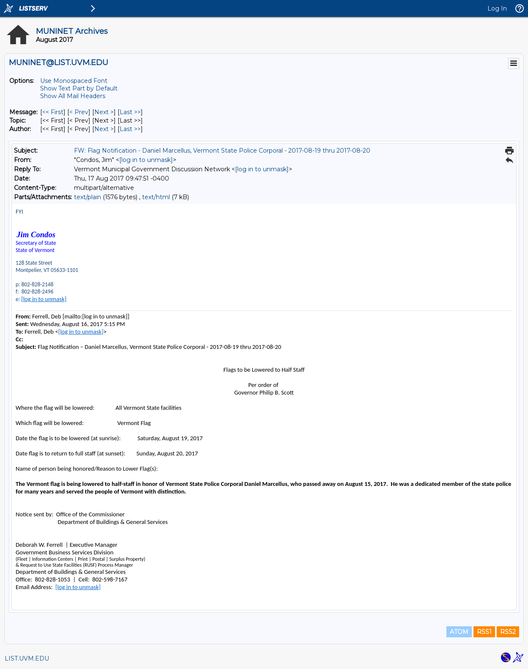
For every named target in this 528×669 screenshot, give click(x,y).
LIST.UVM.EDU (27, 658)
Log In (497, 8)
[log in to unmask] (146, 160)
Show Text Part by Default (79, 88)
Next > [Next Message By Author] (104, 129)
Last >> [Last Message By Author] (130, 129)
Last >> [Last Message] (130, 112)
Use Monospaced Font (73, 81)
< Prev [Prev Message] (78, 112)
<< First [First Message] (52, 112)
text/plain (87, 197)
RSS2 (508, 632)
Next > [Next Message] (104, 112)
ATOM (459, 632)
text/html (156, 197)
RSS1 (484, 632)
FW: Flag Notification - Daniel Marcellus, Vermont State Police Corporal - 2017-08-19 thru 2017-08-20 (222, 150)
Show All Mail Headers (72, 96)
